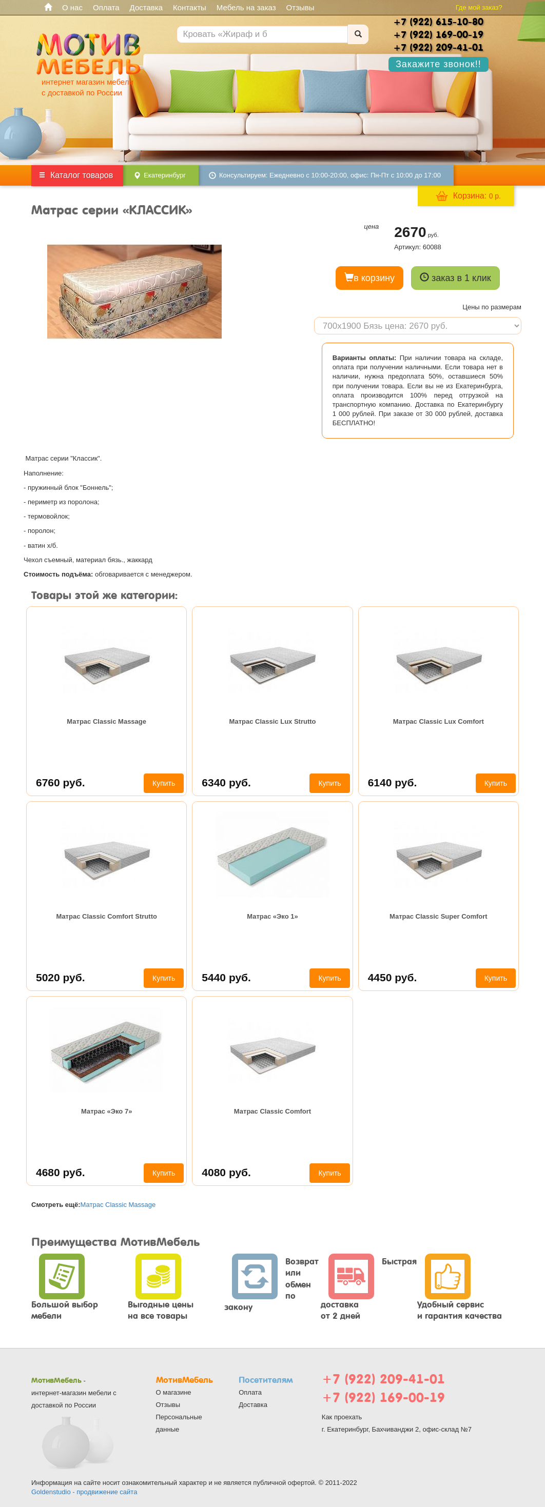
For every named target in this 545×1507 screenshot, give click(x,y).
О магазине (173, 1392)
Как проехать (342, 1417)
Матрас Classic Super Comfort (439, 916)
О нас (72, 7)
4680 (60, 1172)
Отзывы (300, 7)
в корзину (369, 277)
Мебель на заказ (246, 7)
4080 (226, 1172)
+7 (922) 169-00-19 (383, 1397)
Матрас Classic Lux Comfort (438, 721)
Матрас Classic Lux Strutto (272, 721)
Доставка (146, 7)
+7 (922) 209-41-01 (383, 1379)
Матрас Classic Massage (106, 721)
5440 (226, 977)
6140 (392, 782)
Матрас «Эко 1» (272, 916)
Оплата (106, 7)
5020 (60, 977)
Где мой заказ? (479, 7)
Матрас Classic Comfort (272, 1111)
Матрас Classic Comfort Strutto (106, 916)
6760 (60, 782)
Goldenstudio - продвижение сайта (84, 1492)
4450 (392, 977)
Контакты (189, 7)
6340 (226, 782)
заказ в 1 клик (455, 277)
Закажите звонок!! (438, 64)
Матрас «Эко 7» (106, 1111)
